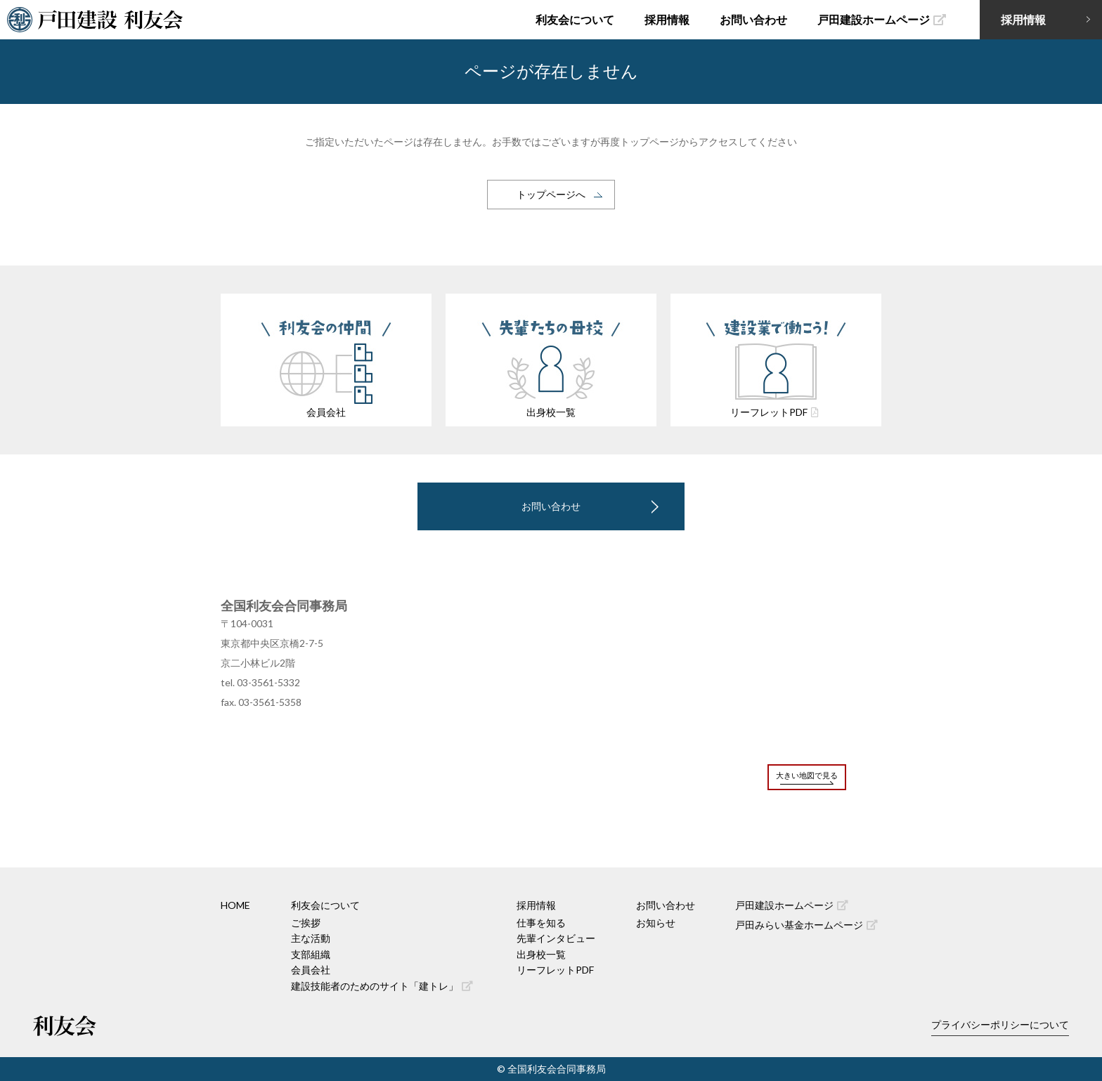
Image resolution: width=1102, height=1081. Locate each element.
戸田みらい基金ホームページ (806, 925)
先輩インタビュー (556, 938)
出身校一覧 (541, 954)
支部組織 (310, 954)
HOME (235, 905)
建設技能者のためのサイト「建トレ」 (382, 986)
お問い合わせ (753, 19)
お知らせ (655, 923)
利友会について (575, 19)
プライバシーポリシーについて (1000, 1024)
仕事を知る (541, 923)
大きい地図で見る (807, 775)
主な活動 (310, 938)
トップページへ (551, 194)
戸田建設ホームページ (881, 19)
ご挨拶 (305, 923)
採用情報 (666, 19)
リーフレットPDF (555, 970)
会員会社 (310, 970)
